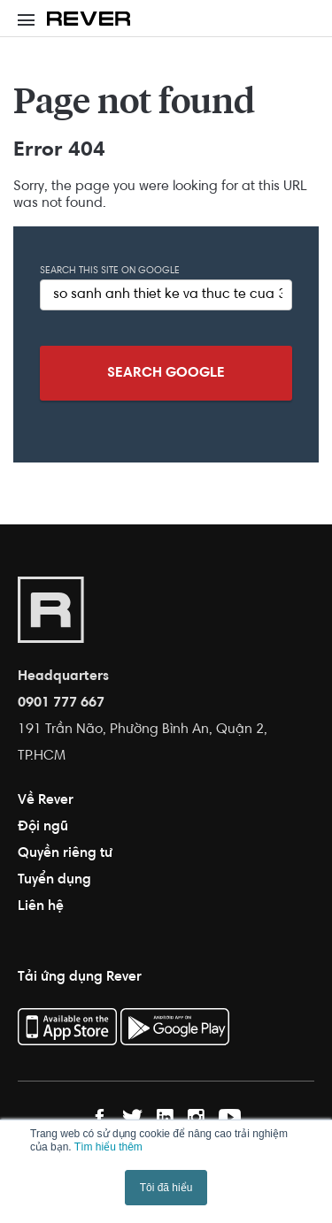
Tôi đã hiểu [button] (166, 1187)
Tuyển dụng (54, 880)
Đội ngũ (43, 827)
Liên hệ (41, 906)
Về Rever (45, 800)
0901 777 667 (61, 703)
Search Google (166, 373)
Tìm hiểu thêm (108, 1147)
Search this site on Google (110, 271)
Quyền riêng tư (65, 853)
